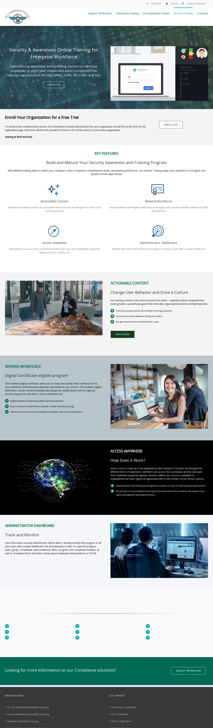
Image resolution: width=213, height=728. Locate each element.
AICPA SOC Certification (124, 707)
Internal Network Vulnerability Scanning (28, 714)
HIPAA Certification (121, 721)
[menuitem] (153, 3)
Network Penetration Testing (22, 721)
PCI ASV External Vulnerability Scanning (28, 707)
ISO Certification (119, 714)
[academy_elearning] (54, 282)
